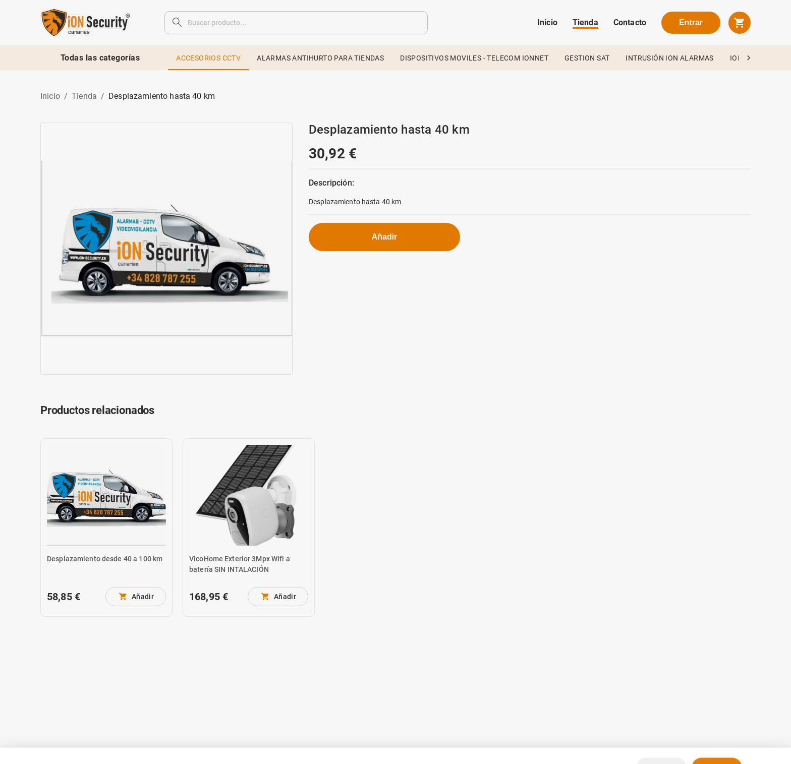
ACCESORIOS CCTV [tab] (208, 58)
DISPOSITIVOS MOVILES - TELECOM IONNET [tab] (474, 58)
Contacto (629, 22)
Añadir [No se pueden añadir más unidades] (385, 236)
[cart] (739, 23)
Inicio (547, 22)
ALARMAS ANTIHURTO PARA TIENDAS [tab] (320, 58)
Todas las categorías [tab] (100, 58)
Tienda (585, 22)
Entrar (691, 22)
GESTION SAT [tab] (586, 58)
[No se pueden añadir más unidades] (135, 596)
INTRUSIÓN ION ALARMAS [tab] (669, 58)
